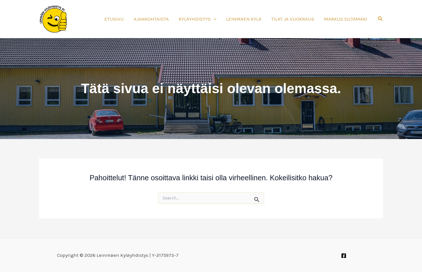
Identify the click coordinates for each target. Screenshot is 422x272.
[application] (213, 19)
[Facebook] (343, 255)
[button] (380, 19)
